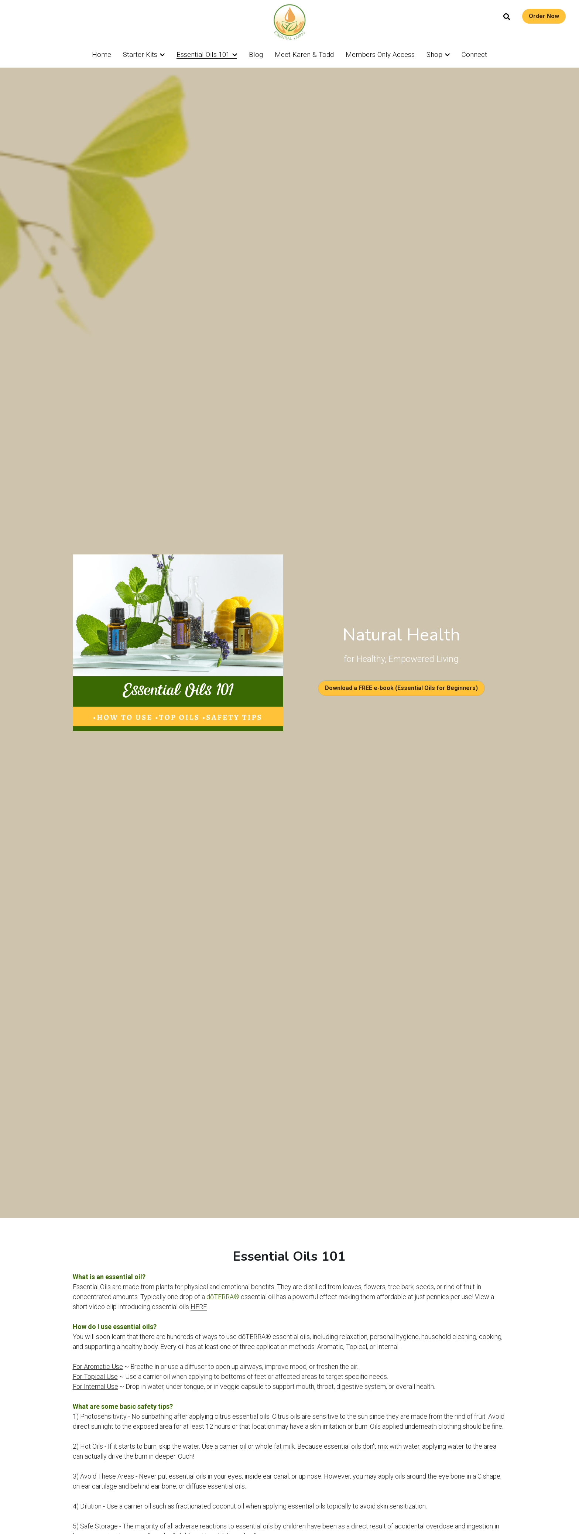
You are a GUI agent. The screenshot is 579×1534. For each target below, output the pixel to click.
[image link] (289, 21)
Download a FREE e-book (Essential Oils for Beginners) (401, 687)
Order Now (544, 16)
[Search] (506, 17)
